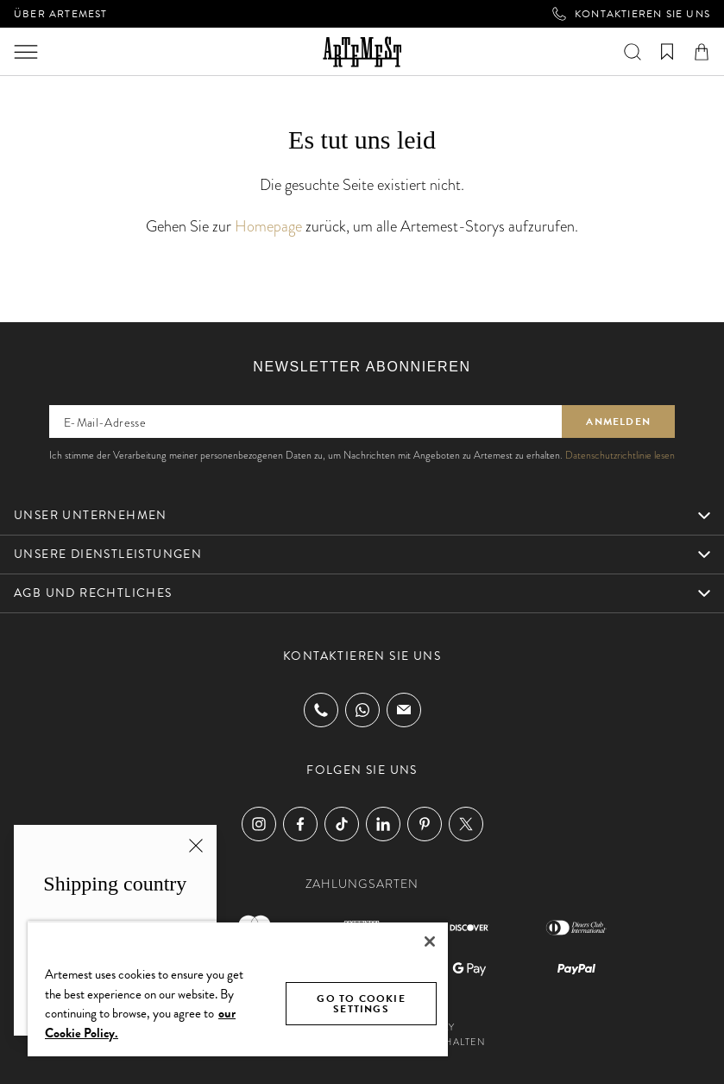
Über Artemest (61, 14)
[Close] (430, 941)
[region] (238, 988)
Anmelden (618, 421)
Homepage (268, 226)
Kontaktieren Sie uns (631, 14)
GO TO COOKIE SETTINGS (361, 1004)
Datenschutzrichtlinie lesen (620, 455)
